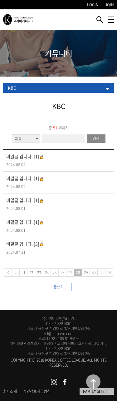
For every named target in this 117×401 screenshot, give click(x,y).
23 (39, 272)
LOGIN (93, 5)
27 (70, 272)
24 (47, 272)
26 (62, 272)
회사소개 (10, 391)
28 (78, 272)
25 (54, 272)
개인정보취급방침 (37, 391)
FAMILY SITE (96, 391)
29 (86, 272)
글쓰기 (58, 287)
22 (31, 272)
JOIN (109, 5)
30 (93, 272)
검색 (96, 138)
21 (23, 272)
